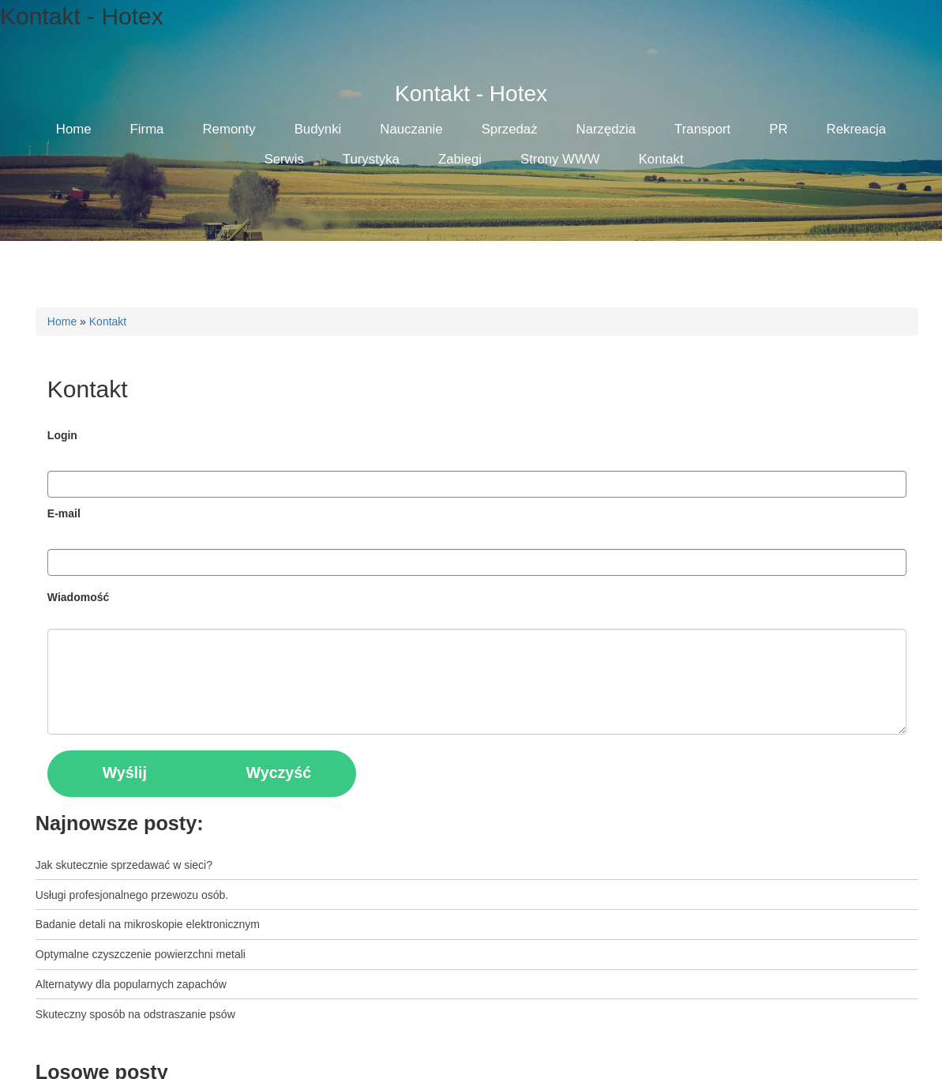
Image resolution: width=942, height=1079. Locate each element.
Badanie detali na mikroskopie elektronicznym (148, 924)
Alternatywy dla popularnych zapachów (131, 984)
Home (62, 321)
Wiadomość (78, 597)
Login (62, 435)
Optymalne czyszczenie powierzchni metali (141, 954)
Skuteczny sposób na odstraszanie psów (135, 1014)
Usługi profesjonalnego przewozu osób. (132, 895)
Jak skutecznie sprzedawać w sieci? (124, 865)
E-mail (64, 513)
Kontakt (107, 321)
